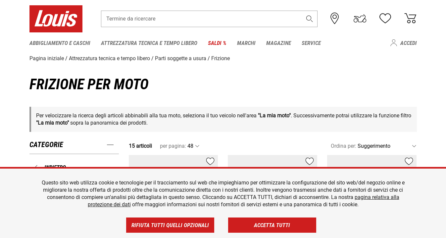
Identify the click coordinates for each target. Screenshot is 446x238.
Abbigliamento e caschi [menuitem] (59, 43)
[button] (309, 19)
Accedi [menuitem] (408, 43)
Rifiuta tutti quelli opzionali (170, 225)
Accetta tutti (272, 225)
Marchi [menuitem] (246, 43)
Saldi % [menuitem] (217, 43)
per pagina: (173, 146)
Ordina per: (343, 146)
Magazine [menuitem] (278, 43)
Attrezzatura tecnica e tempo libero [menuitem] (149, 43)
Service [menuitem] (311, 43)
